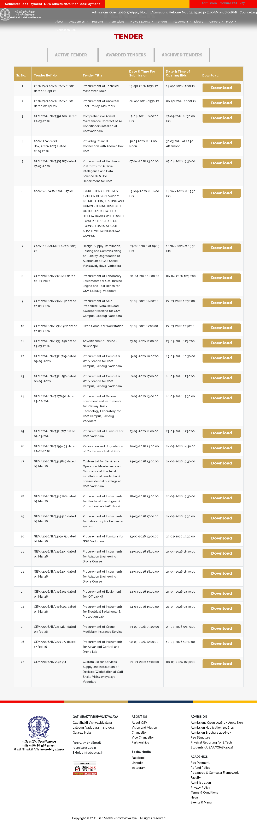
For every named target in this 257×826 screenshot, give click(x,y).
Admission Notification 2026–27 (212, 727)
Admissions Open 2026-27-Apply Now (119, 12)
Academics (78, 22)
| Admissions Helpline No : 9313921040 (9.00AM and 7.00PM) (193, 12)
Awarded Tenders (126, 55)
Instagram (139, 767)
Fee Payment (200, 762)
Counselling (248, 12)
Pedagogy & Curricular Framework (215, 772)
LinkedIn (137, 762)
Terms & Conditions (204, 792)
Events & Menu (201, 802)
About (61, 22)
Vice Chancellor (143, 737)
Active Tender (71, 55)
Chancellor (139, 732)
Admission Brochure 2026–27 (223, 3)
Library (200, 22)
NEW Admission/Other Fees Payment (72, 4)
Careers (216, 22)
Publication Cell (66, 29)
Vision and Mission (144, 727)
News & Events (142, 22)
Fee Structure (200, 737)
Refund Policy (200, 767)
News (195, 797)
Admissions (119, 22)
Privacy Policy (200, 787)
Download (221, 87)
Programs (99, 22)
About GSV (139, 722)
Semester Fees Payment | (24, 4)
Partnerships (140, 742)
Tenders (163, 22)
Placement (183, 22)
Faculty (196, 777)
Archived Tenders (182, 55)
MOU (231, 22)
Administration (201, 782)
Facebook (138, 757)
